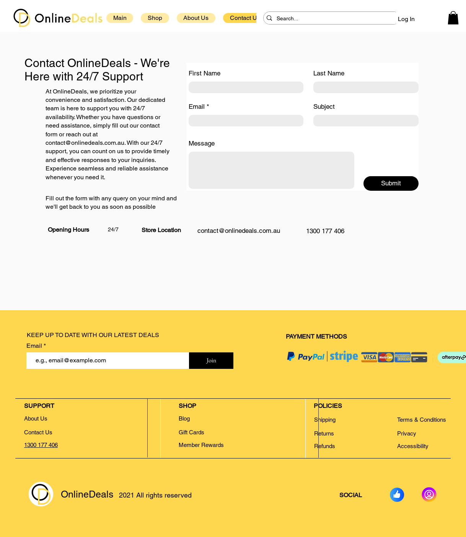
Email (197, 106)
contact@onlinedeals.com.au (85, 142)
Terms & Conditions (421, 419)
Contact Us (38, 432)
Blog (184, 418)
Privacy (406, 433)
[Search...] (330, 19)
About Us (35, 418)
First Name (204, 73)
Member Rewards (201, 445)
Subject (324, 106)
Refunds (324, 446)
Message (202, 143)
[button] (453, 18)
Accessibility (413, 446)
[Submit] (391, 183)
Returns (325, 433)
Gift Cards (191, 432)
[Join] (211, 360)
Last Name (328, 73)
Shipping (325, 419)
